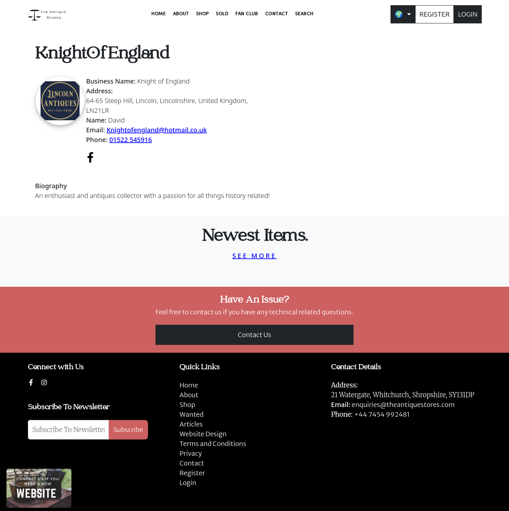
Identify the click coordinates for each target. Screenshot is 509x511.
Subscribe (128, 430)
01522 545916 (130, 139)
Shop (187, 404)
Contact (192, 463)
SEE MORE (254, 255)
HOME (158, 14)
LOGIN (468, 14)
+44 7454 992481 (382, 414)
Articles (191, 424)
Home (189, 385)
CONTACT (276, 14)
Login (188, 482)
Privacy (191, 453)
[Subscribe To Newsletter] (68, 429)
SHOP (202, 14)
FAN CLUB (246, 14)
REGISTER (434, 14)
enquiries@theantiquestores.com (393, 404)
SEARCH (304, 14)
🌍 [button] (399, 14)
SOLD (222, 14)
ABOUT (181, 14)
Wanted (192, 414)
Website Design (203, 434)
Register (192, 473)
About (189, 395)
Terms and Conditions (213, 443)
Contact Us (254, 335)
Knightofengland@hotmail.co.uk (156, 129)
